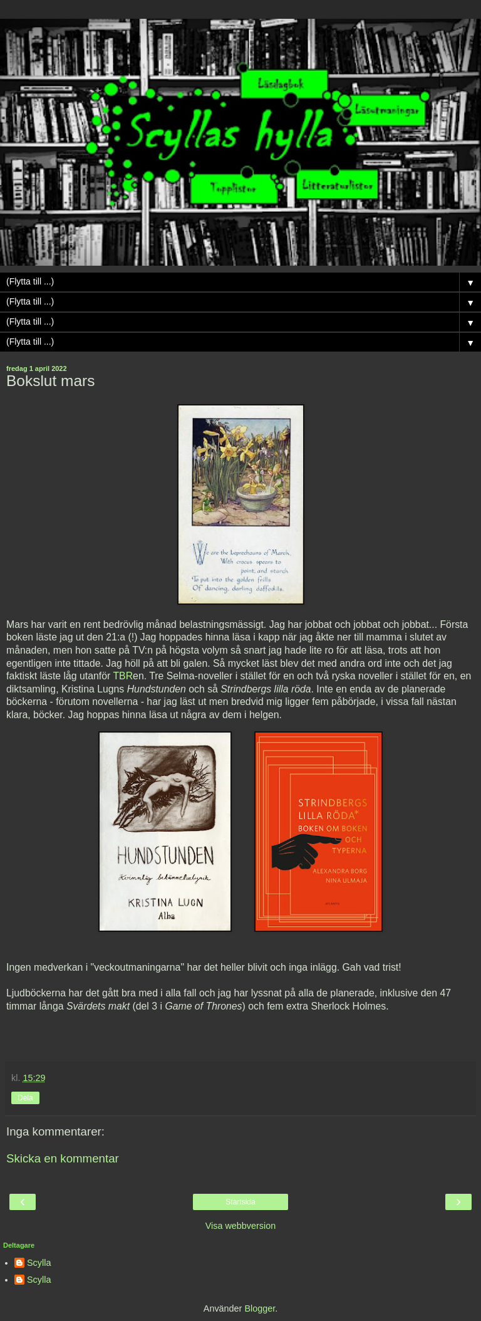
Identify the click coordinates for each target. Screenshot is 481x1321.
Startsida (240, 1202)
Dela (25, 1098)
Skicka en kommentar (62, 1158)
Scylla (39, 1263)
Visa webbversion (240, 1226)
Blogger (259, 1308)
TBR (123, 676)
